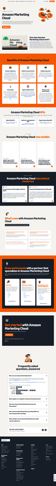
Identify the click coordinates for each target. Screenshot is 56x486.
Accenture (41, 284)
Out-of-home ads (3, 454)
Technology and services (20, 457)
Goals (9, 1)
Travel (32, 453)
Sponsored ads (3, 445)
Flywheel (9, 281)
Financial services (33, 441)
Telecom (32, 450)
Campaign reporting (19, 451)
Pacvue (24, 281)
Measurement (22, 1)
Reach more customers (4, 435)
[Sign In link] (6, 329)
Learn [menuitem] (47, 432)
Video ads (2, 451)
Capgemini (41, 287)
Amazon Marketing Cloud (19, 460)
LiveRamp (25, 284)
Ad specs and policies (49, 438)
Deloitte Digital (41, 285)
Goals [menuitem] (2, 432)
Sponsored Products (4, 447)
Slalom (40, 282)
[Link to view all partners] (12, 289)
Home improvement (34, 447)
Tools (27, 1)
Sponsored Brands (3, 448)
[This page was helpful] (46, 418)
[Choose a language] (5, 428)
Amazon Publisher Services (20, 463)
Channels (17, 1)
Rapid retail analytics (19, 454)
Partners (30, 1)
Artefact (9, 283)
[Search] (44, 1)
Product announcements (49, 435)
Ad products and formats (4, 443)
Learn (34, 1)
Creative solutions (19, 438)
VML (8, 284)
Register (52, 1)
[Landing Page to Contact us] (6, 27)
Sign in (47, 1)
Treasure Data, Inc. (26, 283)
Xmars (24, 280)
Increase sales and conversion (5, 438)
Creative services (18, 441)
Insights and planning (20, 432)
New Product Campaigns (19, 466)
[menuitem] (5, 450)
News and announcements (49, 441)
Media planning (18, 435)
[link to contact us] (9, 322)
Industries (33, 432)
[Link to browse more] (17, 213)
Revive (9, 280)
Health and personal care (34, 444)
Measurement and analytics (19, 446)
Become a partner (48, 447)
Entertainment (33, 438)
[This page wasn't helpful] (43, 418)
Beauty (32, 435)
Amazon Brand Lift (18, 448)
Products (13, 1)
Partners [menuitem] (47, 444)
